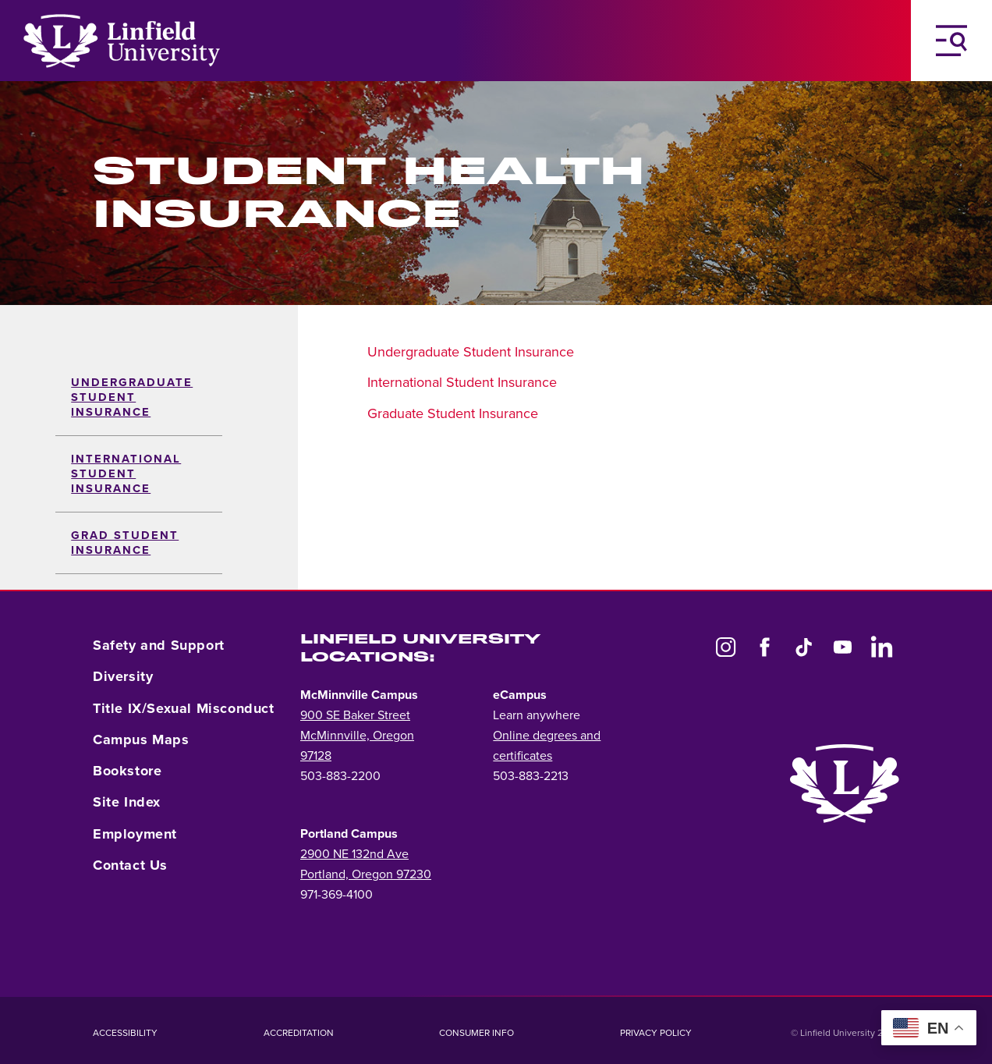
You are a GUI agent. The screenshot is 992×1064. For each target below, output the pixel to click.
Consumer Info (476, 1032)
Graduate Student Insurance (452, 413)
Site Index (127, 801)
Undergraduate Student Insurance (132, 397)
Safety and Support (159, 645)
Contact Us (130, 865)
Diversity (123, 676)
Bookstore (127, 770)
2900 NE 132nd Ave (354, 854)
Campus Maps (141, 739)
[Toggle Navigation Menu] (951, 40)
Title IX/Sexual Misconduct (184, 708)
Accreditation (299, 1032)
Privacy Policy (656, 1032)
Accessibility (125, 1032)
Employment (135, 833)
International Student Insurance (126, 473)
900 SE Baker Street (355, 715)
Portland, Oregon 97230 (365, 874)
